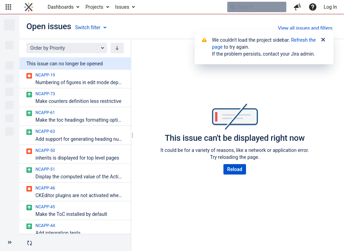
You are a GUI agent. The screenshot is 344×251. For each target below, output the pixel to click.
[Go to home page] (28, 7)
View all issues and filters (305, 28)
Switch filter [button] (87, 27)
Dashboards (61, 7)
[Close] (323, 40)
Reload (234, 169)
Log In (330, 7)
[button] (8, 7)
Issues (122, 7)
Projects (94, 7)
